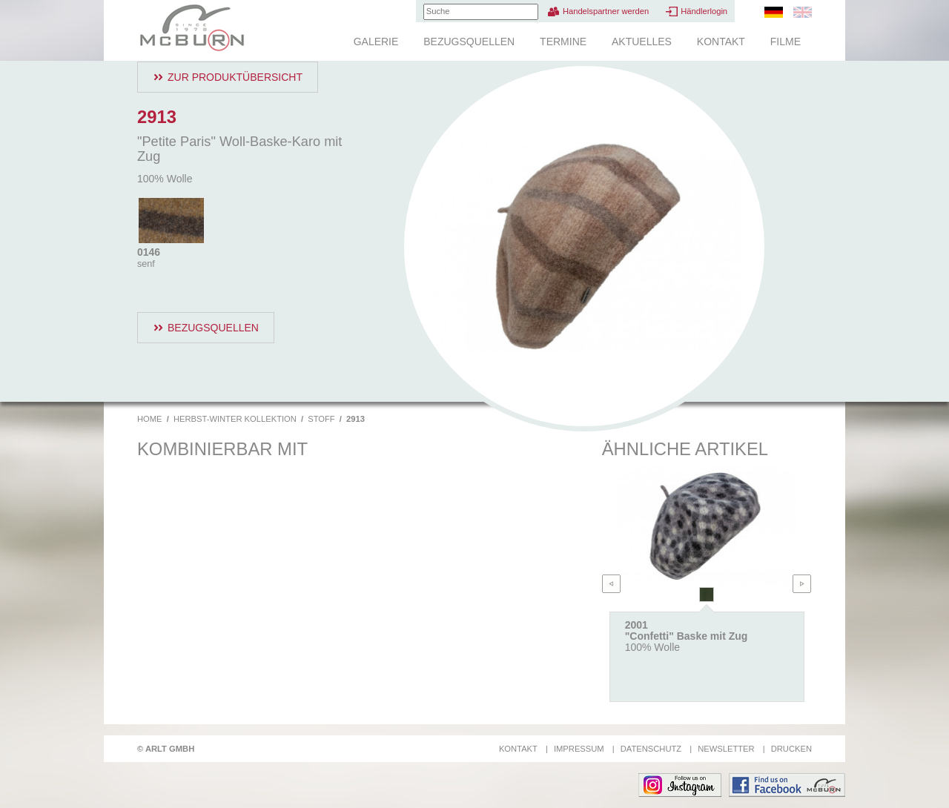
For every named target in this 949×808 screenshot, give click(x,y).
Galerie (376, 41)
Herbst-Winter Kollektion (235, 418)
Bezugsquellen (469, 41)
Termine (563, 41)
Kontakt (721, 41)
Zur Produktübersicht (235, 77)
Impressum (579, 748)
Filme (785, 41)
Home (149, 418)
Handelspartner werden (606, 11)
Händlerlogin (704, 11)
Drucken (791, 748)
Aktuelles (642, 41)
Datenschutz (651, 748)
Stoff (321, 418)
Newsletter (726, 748)
